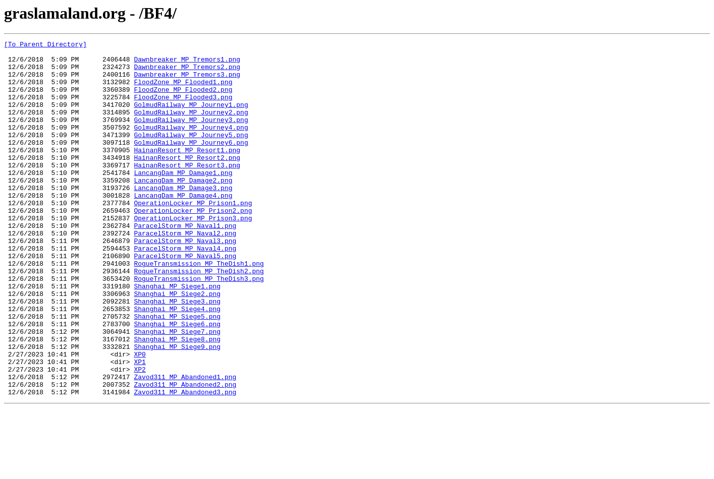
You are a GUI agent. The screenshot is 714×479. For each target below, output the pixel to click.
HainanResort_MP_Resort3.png (187, 190)
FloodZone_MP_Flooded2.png (183, 99)
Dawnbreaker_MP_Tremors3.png (187, 81)
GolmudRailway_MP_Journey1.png (191, 118)
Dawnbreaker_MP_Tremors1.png (187, 63)
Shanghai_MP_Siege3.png (177, 353)
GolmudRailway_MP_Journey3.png (191, 136)
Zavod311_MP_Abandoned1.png (185, 444)
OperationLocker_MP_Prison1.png (193, 236)
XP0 (139, 417)
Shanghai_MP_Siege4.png (177, 363)
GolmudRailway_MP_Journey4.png (191, 145)
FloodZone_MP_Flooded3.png (183, 108)
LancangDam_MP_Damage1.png (183, 199)
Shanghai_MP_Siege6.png (177, 381)
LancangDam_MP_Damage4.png (183, 226)
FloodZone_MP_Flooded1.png (183, 90)
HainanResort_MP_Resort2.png (187, 181)
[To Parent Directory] (45, 45)
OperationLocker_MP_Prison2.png (193, 245)
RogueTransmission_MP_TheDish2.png (198, 317)
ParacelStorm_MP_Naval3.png (185, 281)
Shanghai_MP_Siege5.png (177, 372)
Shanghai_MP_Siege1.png (177, 335)
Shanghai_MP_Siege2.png (177, 344)
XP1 (139, 426)
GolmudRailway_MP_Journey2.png (191, 127)
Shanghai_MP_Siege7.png (177, 390)
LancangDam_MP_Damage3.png (183, 217)
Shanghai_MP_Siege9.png (177, 408)
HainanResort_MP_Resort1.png (187, 172)
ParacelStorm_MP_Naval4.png (185, 290)
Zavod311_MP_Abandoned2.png (185, 453)
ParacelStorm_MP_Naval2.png (185, 272)
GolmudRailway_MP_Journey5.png (191, 154)
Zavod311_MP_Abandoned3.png (185, 462)
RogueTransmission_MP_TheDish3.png (198, 326)
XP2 (139, 435)
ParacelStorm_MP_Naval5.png (185, 299)
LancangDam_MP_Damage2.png (183, 208)
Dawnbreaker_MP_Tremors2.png (187, 72)
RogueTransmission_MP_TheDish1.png (198, 308)
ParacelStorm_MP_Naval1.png (185, 263)
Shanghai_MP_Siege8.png (177, 399)
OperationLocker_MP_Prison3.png (193, 254)
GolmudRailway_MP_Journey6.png (191, 163)
